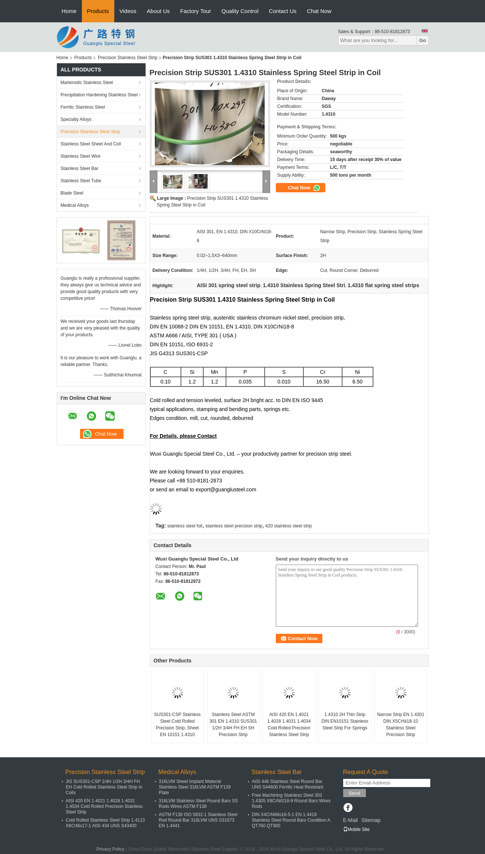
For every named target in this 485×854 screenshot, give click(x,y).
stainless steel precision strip (233, 526)
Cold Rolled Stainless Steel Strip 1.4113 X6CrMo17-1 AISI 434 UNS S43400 (105, 823)
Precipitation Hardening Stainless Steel (99, 94)
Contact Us (282, 11)
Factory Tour (195, 11)
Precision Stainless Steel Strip (127, 57)
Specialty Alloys (76, 119)
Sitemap (370, 820)
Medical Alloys (75, 205)
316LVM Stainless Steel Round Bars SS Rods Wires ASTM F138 (198, 803)
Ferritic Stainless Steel (83, 107)
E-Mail (350, 820)
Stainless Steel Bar (79, 168)
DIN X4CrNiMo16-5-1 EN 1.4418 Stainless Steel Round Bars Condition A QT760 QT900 (291, 820)
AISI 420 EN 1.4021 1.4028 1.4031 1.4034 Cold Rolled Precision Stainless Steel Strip (289, 724)
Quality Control (239, 11)
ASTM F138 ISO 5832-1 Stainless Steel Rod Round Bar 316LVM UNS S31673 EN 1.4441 (198, 820)
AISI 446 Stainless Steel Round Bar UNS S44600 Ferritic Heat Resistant (287, 784)
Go (422, 40)
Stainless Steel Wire (80, 156)
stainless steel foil (184, 526)
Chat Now (319, 11)
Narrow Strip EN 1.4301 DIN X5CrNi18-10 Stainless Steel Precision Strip (400, 724)
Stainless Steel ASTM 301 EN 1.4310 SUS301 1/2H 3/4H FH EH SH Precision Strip (233, 724)
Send (354, 793)
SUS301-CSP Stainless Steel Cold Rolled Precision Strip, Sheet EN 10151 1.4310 (177, 724)
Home (69, 11)
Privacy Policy (110, 849)
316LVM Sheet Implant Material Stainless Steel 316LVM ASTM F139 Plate (195, 787)
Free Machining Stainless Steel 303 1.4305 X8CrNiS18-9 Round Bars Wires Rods (291, 801)
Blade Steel (72, 193)
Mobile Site (356, 829)
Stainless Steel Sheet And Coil (91, 144)
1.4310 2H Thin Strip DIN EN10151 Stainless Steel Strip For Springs (344, 721)
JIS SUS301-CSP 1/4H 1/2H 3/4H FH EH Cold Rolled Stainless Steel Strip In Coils (104, 787)
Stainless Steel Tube (81, 180)
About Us (158, 11)
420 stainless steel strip (288, 526)
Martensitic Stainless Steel (87, 82)
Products (98, 11)
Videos (128, 11)
